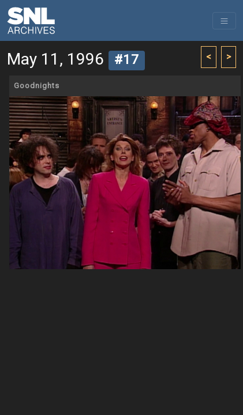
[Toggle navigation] (224, 20)
